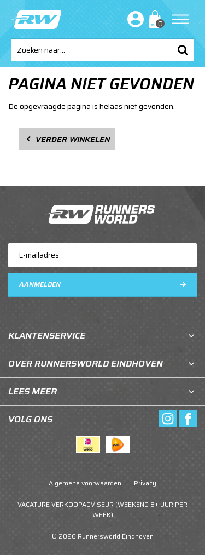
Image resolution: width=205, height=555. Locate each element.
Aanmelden (40, 284)
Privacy (145, 483)
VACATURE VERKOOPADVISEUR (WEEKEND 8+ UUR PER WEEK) (102, 509)
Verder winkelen (73, 139)
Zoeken (183, 50)
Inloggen (133, 19)
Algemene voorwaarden (85, 483)
